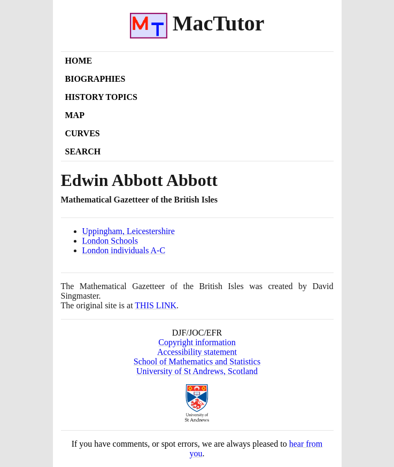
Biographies (95, 78)
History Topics (101, 97)
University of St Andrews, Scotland (197, 371)
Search (83, 151)
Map (74, 115)
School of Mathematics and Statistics (197, 361)
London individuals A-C (124, 250)
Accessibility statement (197, 351)
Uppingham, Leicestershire (128, 231)
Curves (82, 133)
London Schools (110, 240)
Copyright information (196, 342)
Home (78, 60)
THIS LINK (155, 305)
